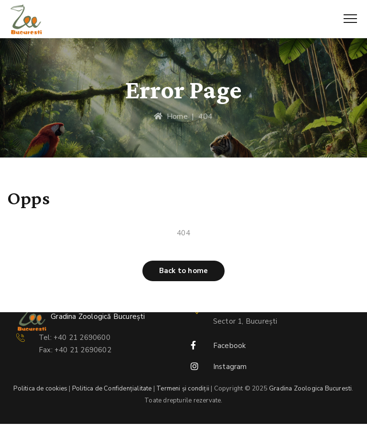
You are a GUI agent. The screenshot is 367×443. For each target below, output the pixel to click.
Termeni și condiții (182, 388)
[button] (183, 271)
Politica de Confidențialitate (112, 388)
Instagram (230, 366)
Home (170, 116)
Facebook (229, 345)
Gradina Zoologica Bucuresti (310, 388)
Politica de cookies (40, 388)
